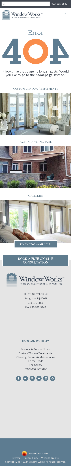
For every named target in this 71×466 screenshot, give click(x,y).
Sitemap (16, 457)
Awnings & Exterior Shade (35, 349)
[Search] (26, 4)
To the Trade (35, 361)
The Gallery (35, 365)
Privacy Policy (31, 457)
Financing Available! (35, 244)
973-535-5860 (59, 3)
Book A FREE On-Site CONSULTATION (35, 260)
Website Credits (50, 457)
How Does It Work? (35, 368)
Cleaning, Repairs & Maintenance (35, 357)
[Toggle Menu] (65, 15)
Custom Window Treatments (35, 353)
